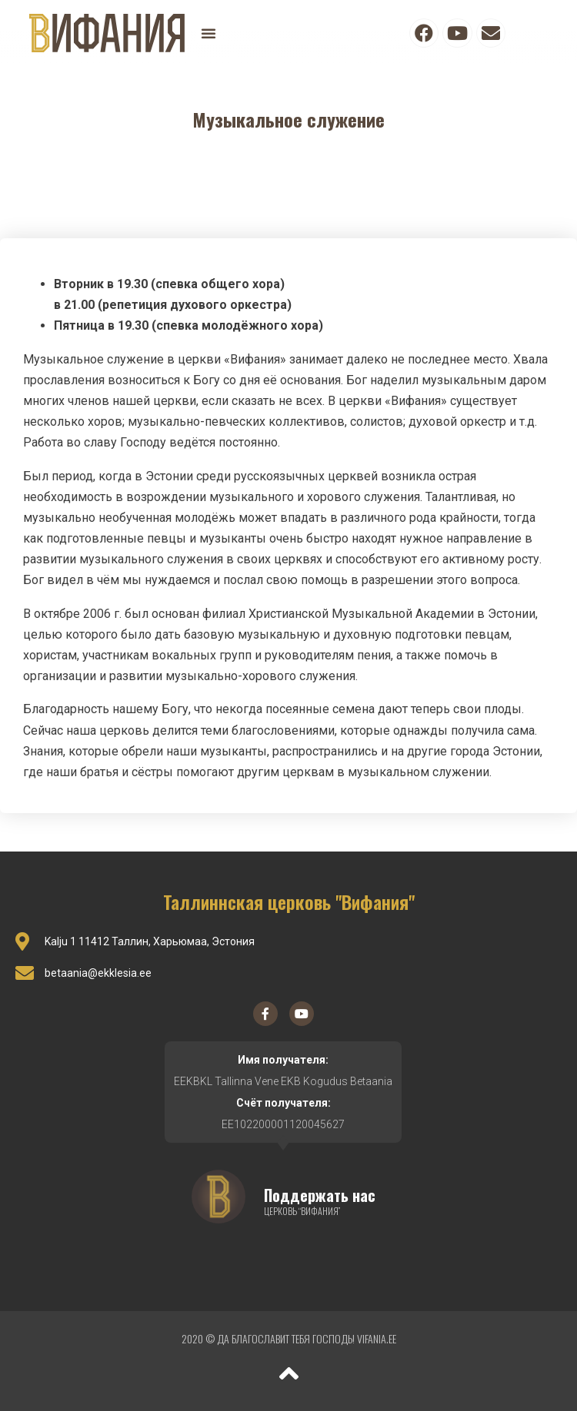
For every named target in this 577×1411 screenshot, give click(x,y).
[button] (208, 33)
